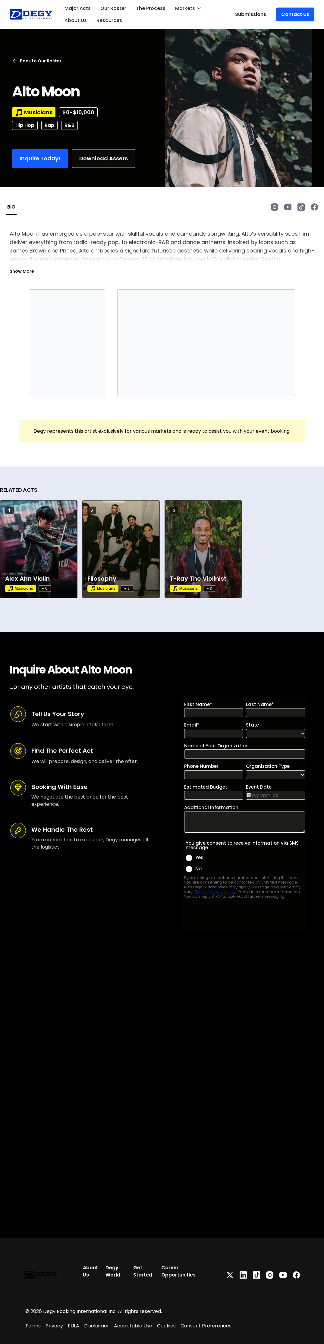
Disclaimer (96, 1325)
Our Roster (113, 8)
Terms (33, 1325)
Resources (109, 20)
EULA (73, 1325)
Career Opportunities (178, 1271)
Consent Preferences (206, 1325)
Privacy (54, 1325)
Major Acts (77, 8)
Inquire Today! (40, 158)
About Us (75, 20)
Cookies (166, 1325)
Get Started (142, 1271)
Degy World (112, 1271)
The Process (150, 8)
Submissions (250, 14)
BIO (11, 206)
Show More (22, 271)
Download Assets (103, 158)
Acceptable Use (133, 1325)
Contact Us (295, 14)
